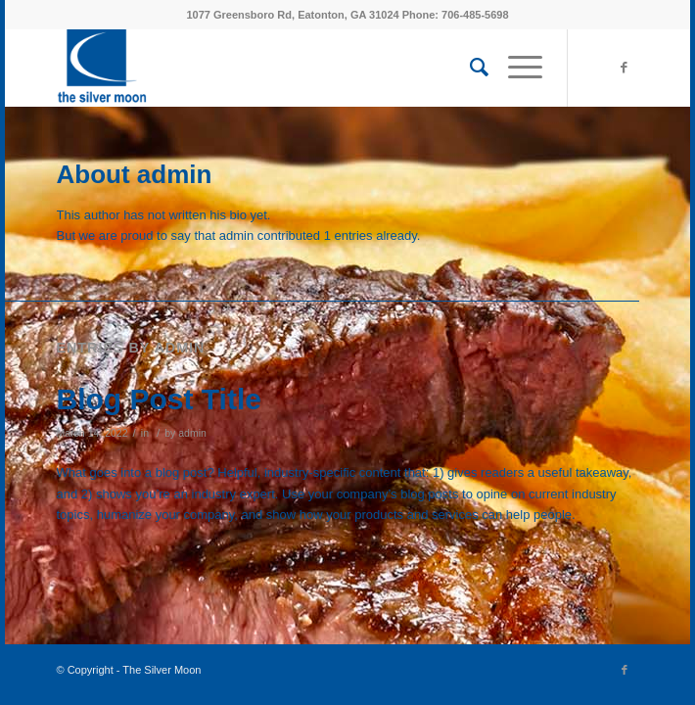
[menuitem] (469, 67)
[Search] (469, 67)
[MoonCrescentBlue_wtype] (290, 67)
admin (192, 433)
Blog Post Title (159, 399)
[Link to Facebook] (624, 67)
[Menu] (515, 67)
